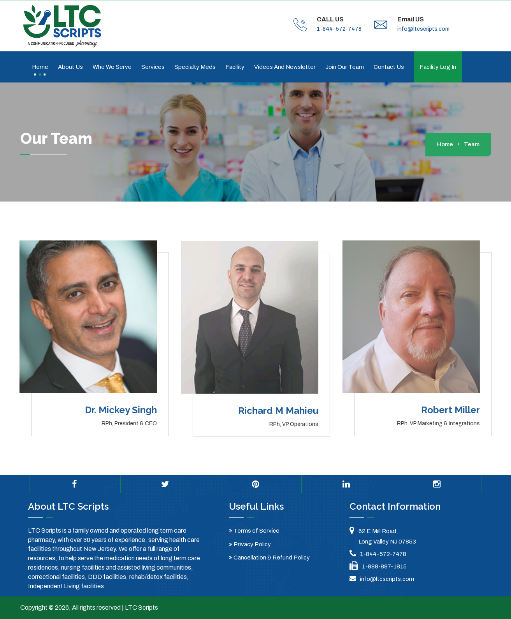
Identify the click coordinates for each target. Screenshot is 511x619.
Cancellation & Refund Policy (269, 557)
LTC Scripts (141, 607)
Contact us (389, 67)
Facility (234, 67)
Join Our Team (344, 67)
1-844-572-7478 (339, 29)
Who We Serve (112, 67)
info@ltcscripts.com (423, 29)
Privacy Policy (250, 544)
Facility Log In (438, 67)
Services (153, 67)
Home (40, 67)
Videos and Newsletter (285, 67)
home (445, 144)
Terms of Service (254, 531)
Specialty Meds (195, 67)
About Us (70, 67)
